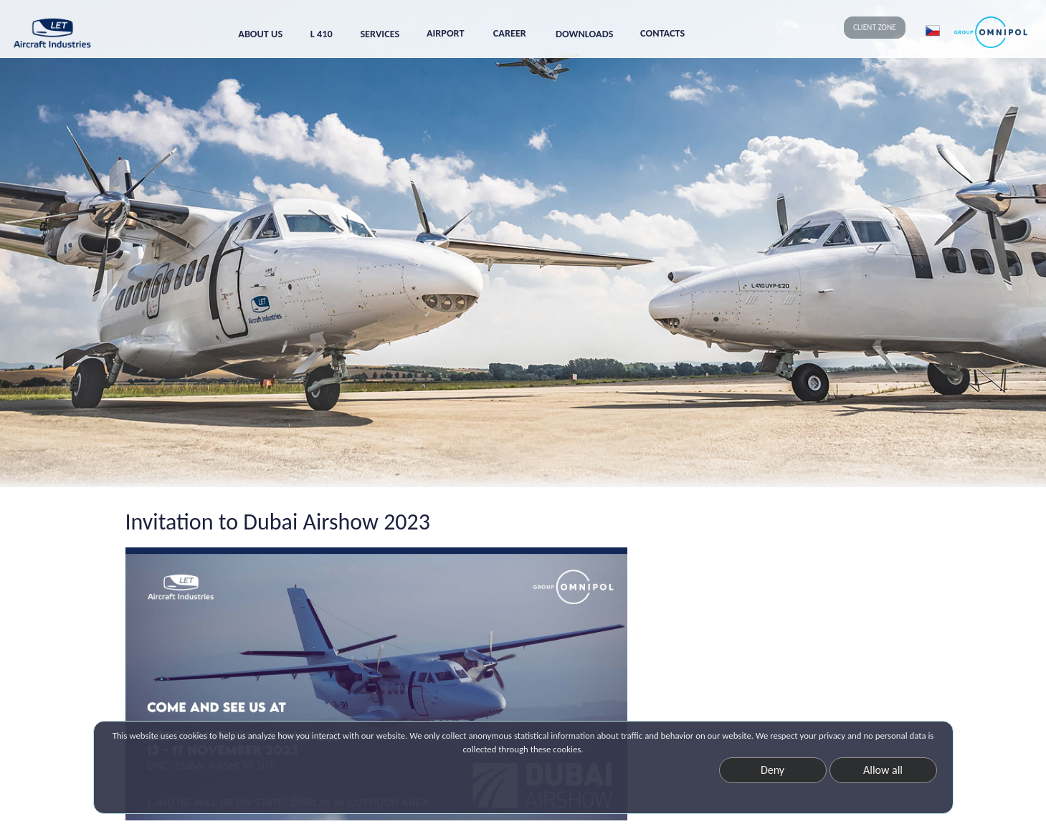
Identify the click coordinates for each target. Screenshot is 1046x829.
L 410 (321, 33)
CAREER (509, 33)
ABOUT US (260, 33)
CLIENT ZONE (874, 27)
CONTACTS (662, 33)
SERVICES (379, 33)
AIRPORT (446, 33)
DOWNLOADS (584, 33)
